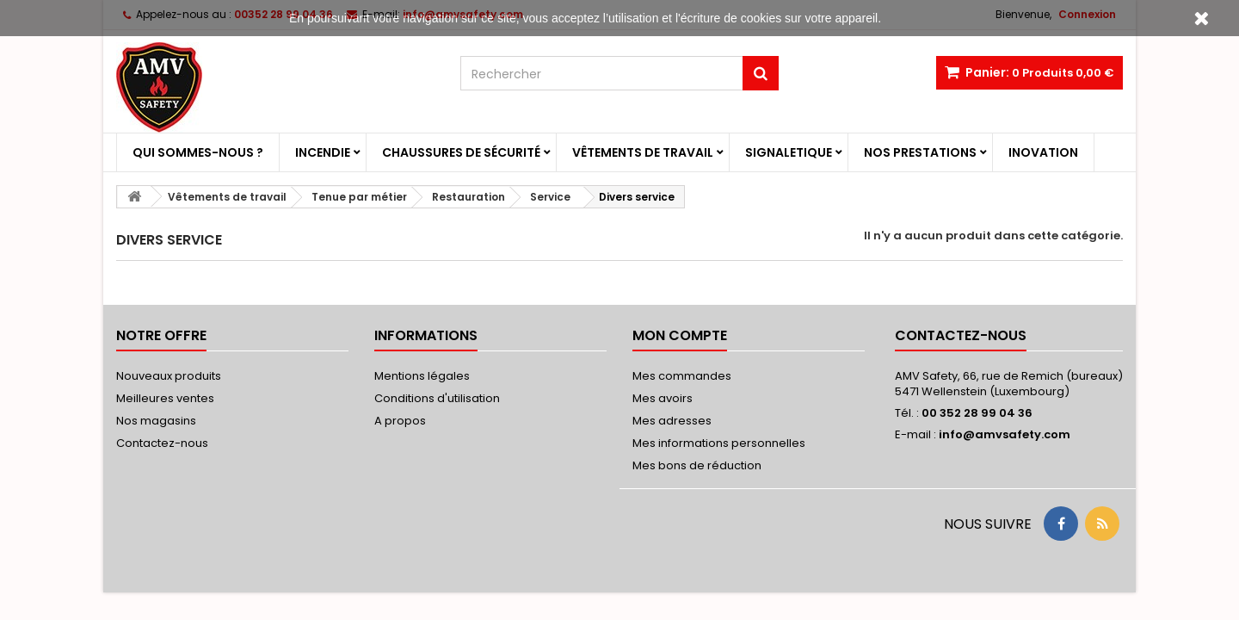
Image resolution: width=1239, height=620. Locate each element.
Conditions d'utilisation (437, 398)
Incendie (322, 152)
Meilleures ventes (165, 398)
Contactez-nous (162, 443)
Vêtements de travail (642, 152)
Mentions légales (422, 376)
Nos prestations (920, 152)
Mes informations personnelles (718, 443)
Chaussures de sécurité (461, 152)
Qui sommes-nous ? (198, 152)
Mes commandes (681, 376)
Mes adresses (672, 420)
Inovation (1043, 152)
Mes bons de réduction (696, 465)
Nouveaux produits (168, 376)
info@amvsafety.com (1004, 434)
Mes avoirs (662, 398)
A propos (400, 420)
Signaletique (788, 152)
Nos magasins (156, 420)
